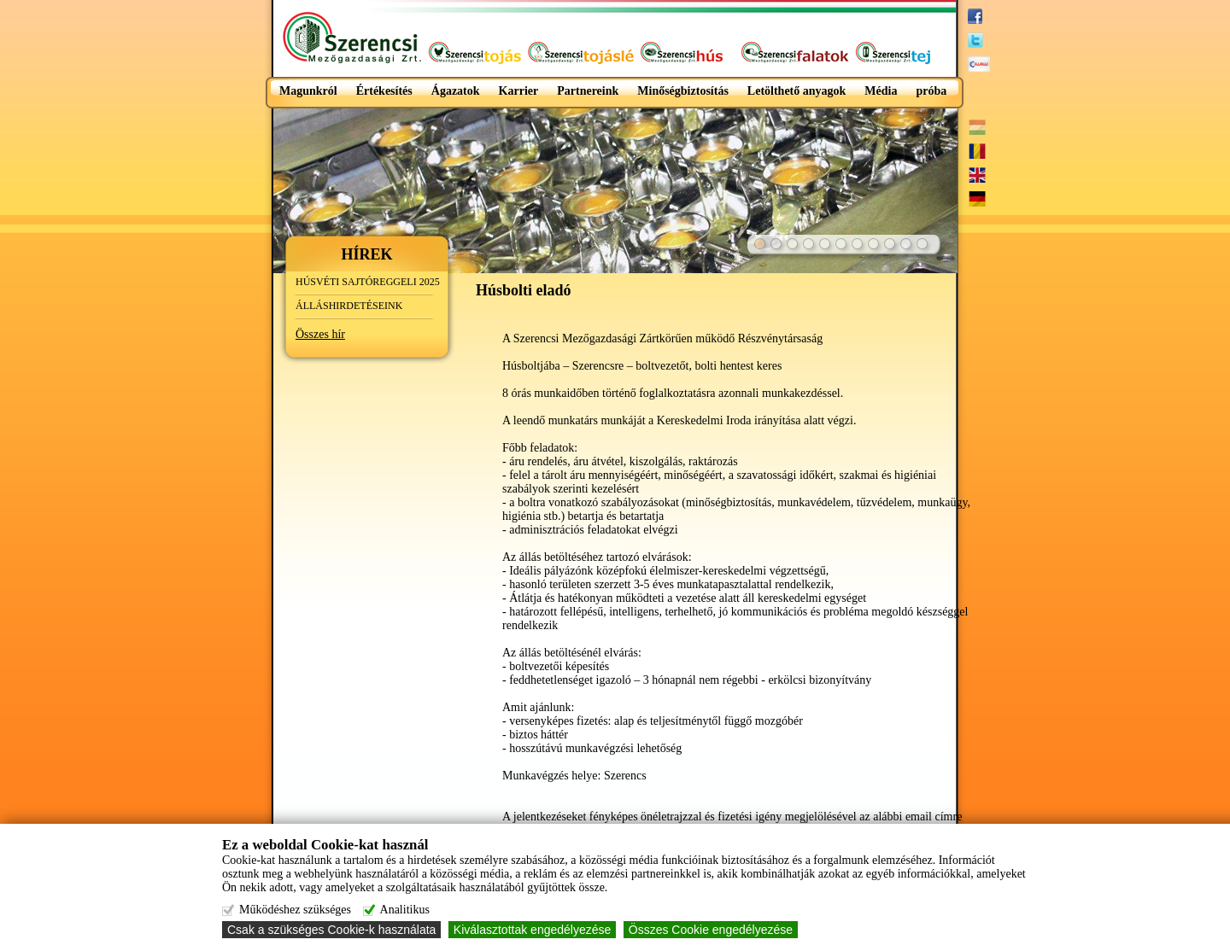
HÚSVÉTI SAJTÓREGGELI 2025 (368, 282)
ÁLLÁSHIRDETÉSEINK (349, 306)
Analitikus (405, 909)
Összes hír (320, 334)
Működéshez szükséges (295, 909)
